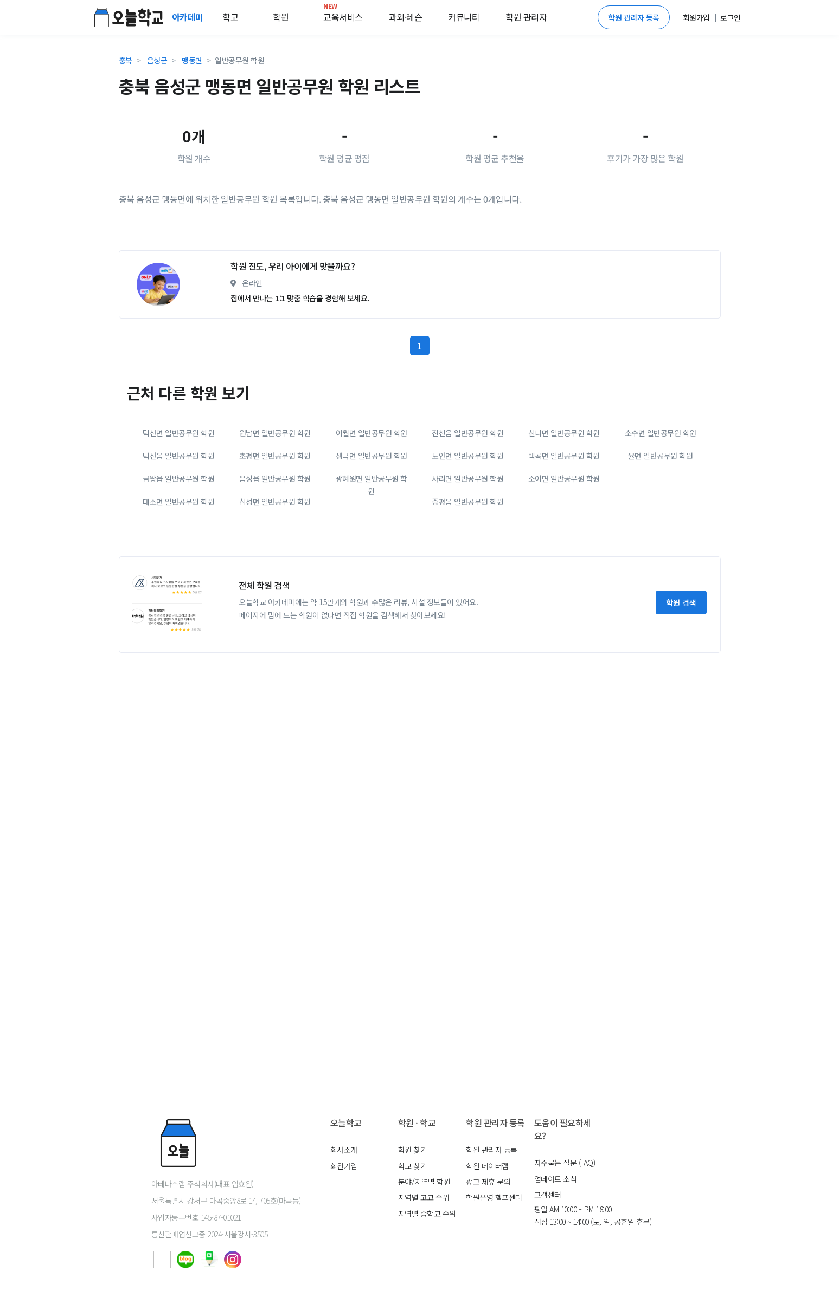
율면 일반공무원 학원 (660, 556)
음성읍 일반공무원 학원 (275, 579)
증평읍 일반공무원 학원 (467, 602)
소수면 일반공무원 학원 (660, 533)
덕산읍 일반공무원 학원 (178, 556)
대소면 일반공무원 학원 (178, 602)
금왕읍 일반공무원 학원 (178, 579)
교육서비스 (343, 14)
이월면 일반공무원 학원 (371, 533)
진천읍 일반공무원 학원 (467, 533)
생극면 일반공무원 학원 (371, 556)
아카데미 (189, 16)
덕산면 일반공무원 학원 (178, 533)
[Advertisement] (420, 292)
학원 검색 (681, 703)
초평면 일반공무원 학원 (275, 556)
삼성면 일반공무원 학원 (275, 602)
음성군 (157, 60)
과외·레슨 (405, 16)
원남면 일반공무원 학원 (275, 533)
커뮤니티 (463, 16)
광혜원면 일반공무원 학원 (371, 585)
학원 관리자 (526, 16)
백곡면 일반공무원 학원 (564, 556)
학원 (281, 16)
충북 (125, 60)
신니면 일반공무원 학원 (564, 533)
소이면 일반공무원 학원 (564, 579)
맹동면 (192, 60)
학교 (230, 16)
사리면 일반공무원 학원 (467, 579)
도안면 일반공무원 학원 (467, 556)
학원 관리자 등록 (633, 17)
